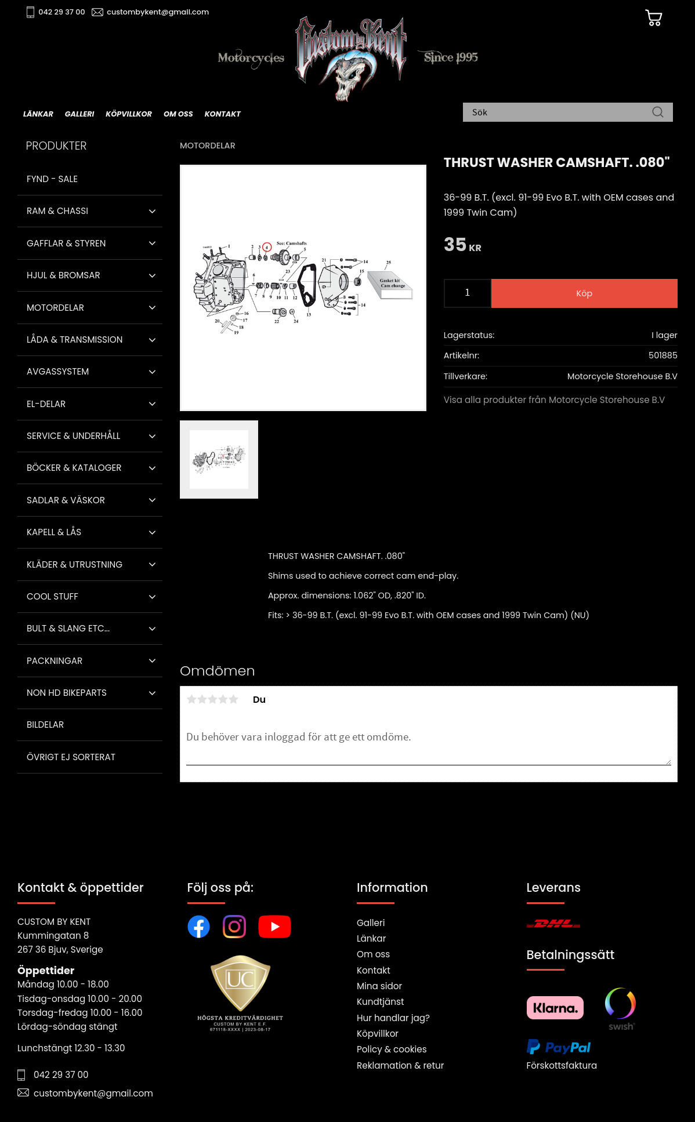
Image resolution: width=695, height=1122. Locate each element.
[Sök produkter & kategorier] (562, 113)
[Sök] (658, 113)
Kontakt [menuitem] (223, 114)
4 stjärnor (223, 699)
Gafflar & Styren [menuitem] (66, 243)
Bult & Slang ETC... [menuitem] (68, 628)
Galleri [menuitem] (79, 114)
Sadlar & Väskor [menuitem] (66, 500)
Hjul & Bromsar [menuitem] (63, 275)
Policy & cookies (392, 1049)
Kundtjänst (380, 1002)
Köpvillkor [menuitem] (129, 114)
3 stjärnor (212, 699)
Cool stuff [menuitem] (52, 596)
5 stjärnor (233, 699)
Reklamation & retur (400, 1065)
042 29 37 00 (61, 12)
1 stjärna (191, 699)
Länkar (371, 938)
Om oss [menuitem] (178, 114)
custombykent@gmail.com (158, 12)
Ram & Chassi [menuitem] (57, 211)
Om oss (373, 954)
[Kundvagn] (654, 18)
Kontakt (373, 970)
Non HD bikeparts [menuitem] (67, 693)
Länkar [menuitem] (38, 114)
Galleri (371, 923)
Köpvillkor (378, 1033)
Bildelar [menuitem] (45, 724)
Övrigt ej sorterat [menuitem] (71, 757)
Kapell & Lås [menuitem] (54, 532)
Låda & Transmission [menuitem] (74, 339)
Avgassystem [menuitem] (58, 371)
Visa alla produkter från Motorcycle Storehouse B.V (554, 400)
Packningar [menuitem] (54, 661)
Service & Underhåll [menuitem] (73, 436)
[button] (152, 211)
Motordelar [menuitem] (55, 308)
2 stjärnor (202, 699)
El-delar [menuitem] (46, 404)
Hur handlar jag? (393, 1018)
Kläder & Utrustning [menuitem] (74, 564)
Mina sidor (379, 986)
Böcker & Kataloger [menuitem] (74, 468)
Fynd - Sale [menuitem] (52, 179)
